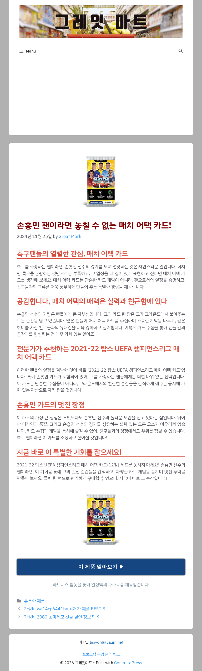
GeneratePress (128, 663)
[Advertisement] (101, 98)
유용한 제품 (34, 601)
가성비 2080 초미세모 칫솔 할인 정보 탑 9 (62, 617)
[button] (180, 51)
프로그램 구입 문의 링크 (101, 654)
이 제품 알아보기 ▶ (101, 567)
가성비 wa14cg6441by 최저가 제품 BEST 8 (64, 609)
